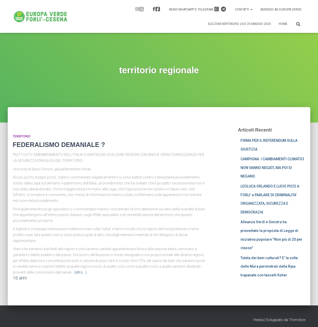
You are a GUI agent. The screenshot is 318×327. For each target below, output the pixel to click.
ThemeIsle (297, 320)
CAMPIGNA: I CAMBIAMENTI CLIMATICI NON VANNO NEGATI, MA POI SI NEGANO (272, 167)
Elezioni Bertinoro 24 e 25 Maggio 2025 (239, 24)
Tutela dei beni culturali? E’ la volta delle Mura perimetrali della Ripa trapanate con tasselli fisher (269, 266)
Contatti (244, 9)
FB (157, 9)
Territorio (22, 136)
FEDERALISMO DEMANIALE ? (59, 144)
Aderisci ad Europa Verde (281, 9)
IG (141, 9)
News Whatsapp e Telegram (197, 9)
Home (283, 24)
